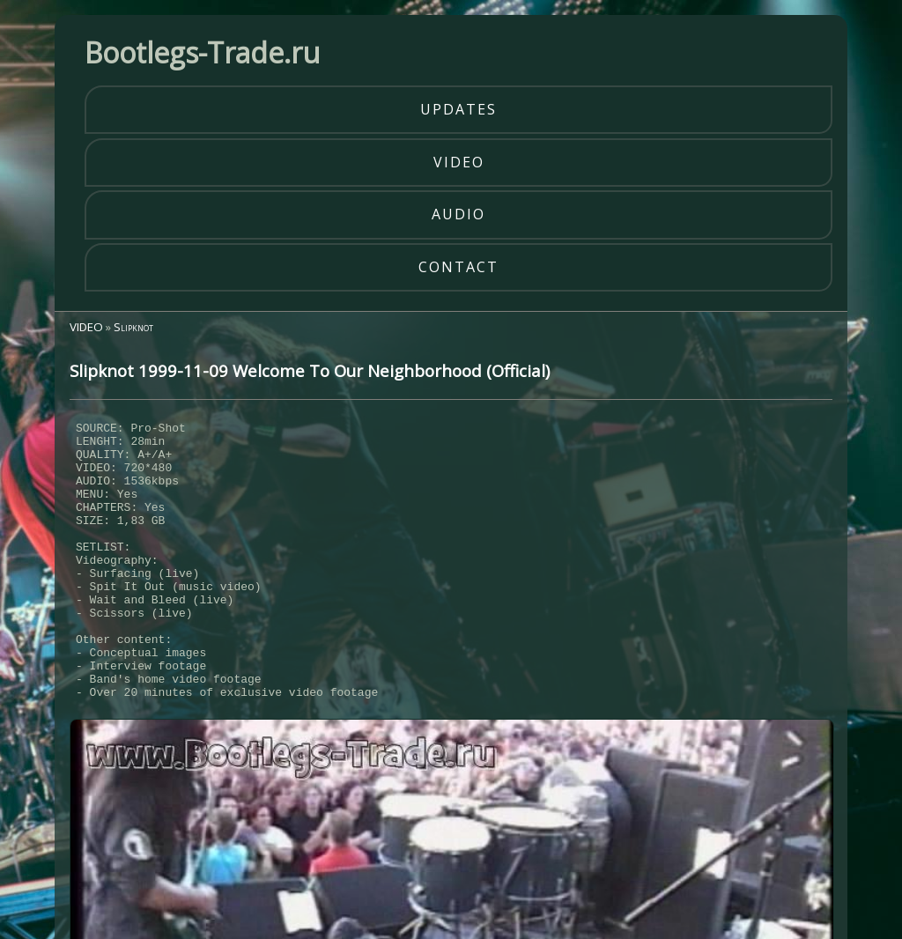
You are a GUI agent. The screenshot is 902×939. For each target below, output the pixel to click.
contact (458, 267)
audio (458, 214)
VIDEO (86, 327)
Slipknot (133, 327)
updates (458, 109)
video (458, 162)
